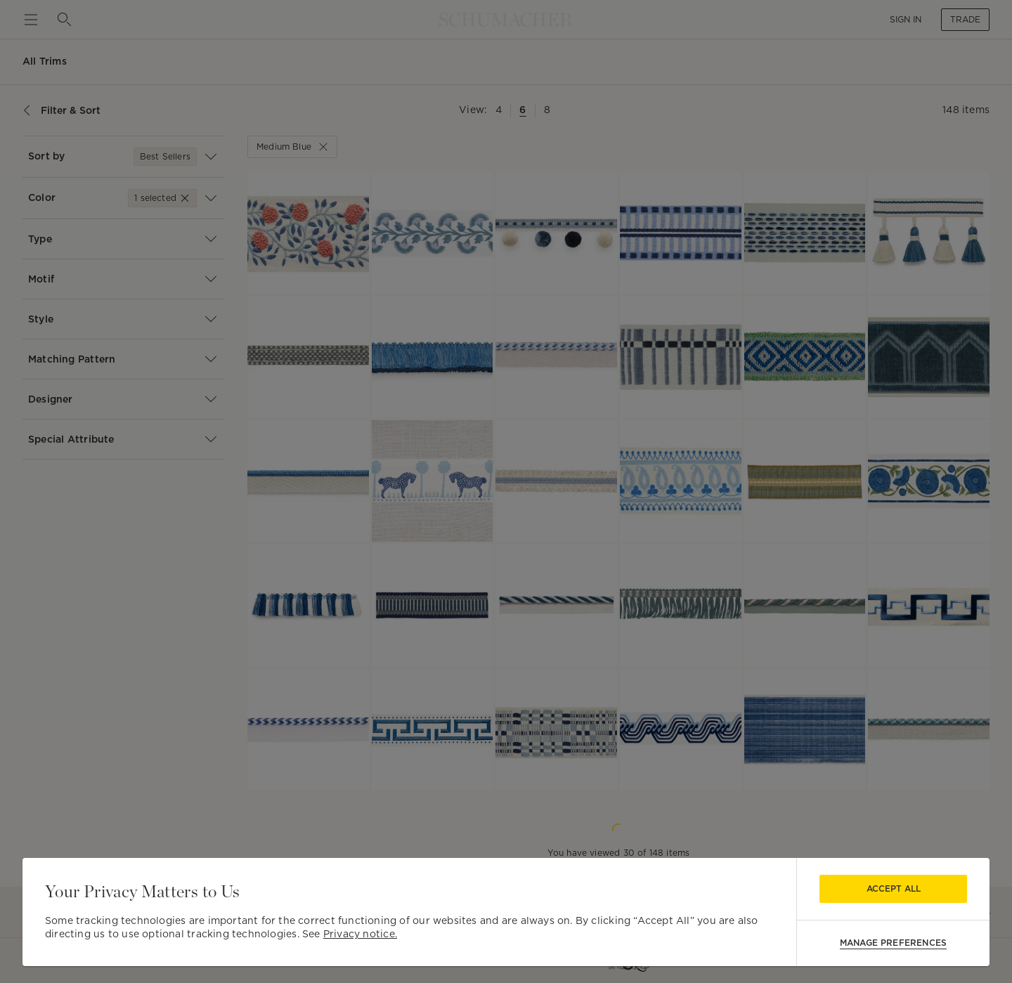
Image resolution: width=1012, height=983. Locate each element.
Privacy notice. (360, 933)
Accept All (894, 888)
